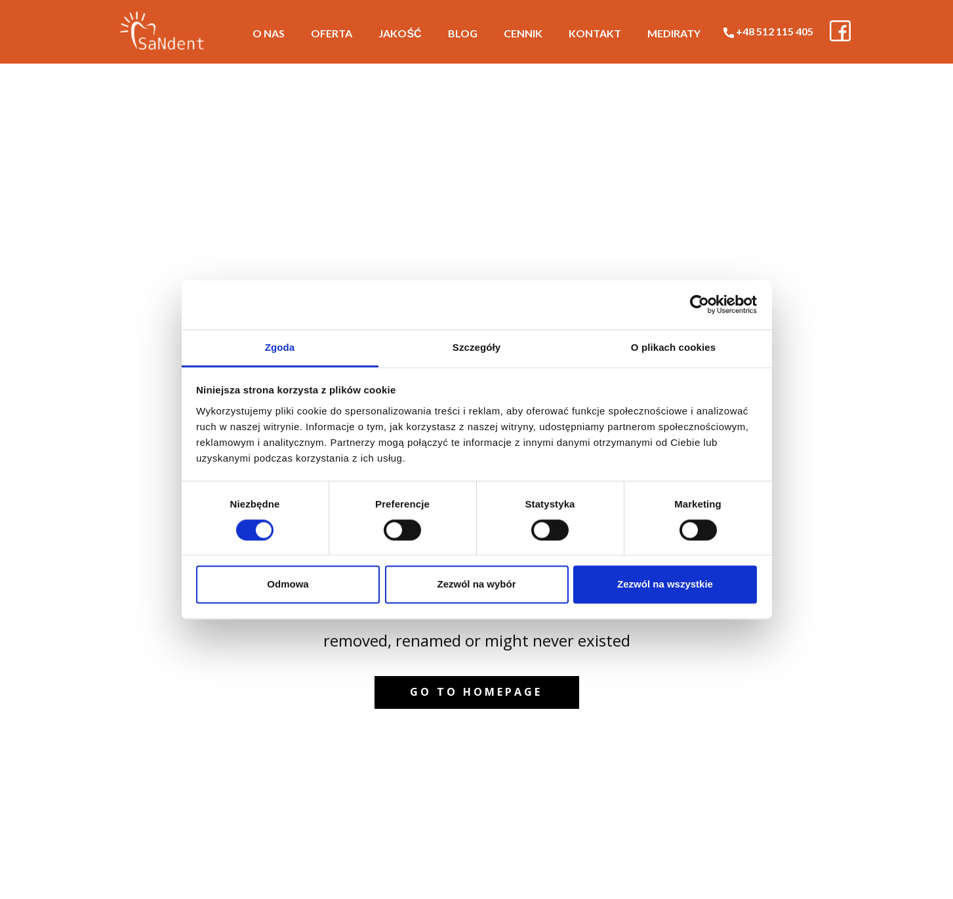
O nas (269, 33)
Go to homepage (476, 692)
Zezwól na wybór (476, 584)
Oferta (331, 33)
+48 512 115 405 (768, 32)
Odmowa (287, 584)
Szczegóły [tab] (476, 347)
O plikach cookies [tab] (673, 347)
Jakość (399, 33)
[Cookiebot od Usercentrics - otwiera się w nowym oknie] (699, 304)
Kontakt (595, 33)
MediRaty (673, 33)
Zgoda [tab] (280, 347)
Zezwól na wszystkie (665, 584)
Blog (462, 33)
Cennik (523, 33)
